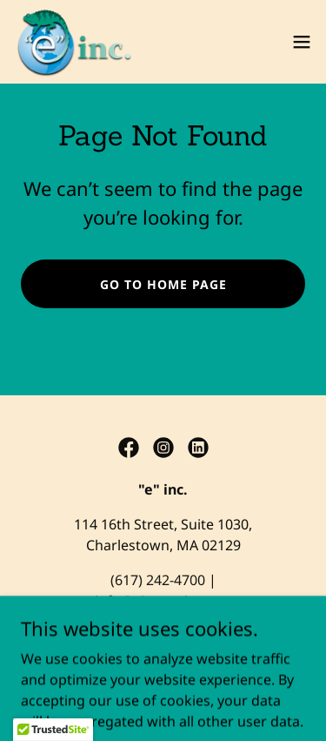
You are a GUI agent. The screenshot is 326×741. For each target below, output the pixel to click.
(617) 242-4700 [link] (157, 579)
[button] (301, 41)
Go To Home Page (163, 284)
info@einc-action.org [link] (163, 600)
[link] (73, 42)
